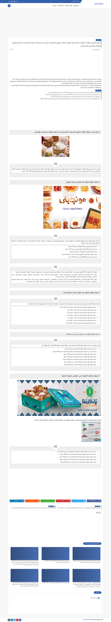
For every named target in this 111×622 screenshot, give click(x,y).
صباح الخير (99, 4)
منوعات (54, 5)
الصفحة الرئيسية (76, 1)
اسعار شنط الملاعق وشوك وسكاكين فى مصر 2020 (56, 582)
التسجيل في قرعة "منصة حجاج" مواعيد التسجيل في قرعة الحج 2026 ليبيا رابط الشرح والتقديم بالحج (74, 92)
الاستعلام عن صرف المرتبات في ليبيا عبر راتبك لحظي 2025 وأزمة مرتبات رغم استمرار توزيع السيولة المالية (73, 94)
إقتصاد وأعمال (68, 5)
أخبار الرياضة (60, 5)
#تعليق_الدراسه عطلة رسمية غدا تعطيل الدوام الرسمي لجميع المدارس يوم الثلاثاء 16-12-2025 (75, 96)
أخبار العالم (76, 5)
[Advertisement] (55, 24)
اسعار (98, 40)
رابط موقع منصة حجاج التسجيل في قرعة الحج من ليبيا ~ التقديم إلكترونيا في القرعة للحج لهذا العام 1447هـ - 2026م (70, 99)
